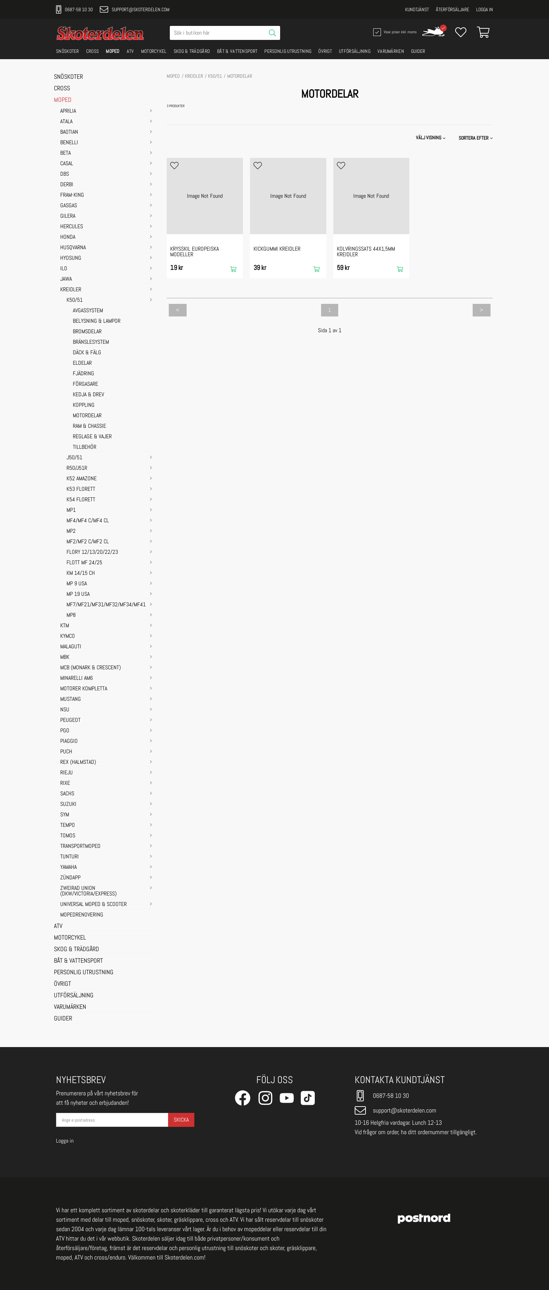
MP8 (71, 615)
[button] (476, 137)
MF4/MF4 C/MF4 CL (88, 521)
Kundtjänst (417, 9)
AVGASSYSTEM (88, 311)
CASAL (66, 164)
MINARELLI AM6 (76, 678)
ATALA (66, 122)
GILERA (67, 216)
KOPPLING (84, 405)
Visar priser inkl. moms (394, 32)
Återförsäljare (452, 9)
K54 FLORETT (81, 500)
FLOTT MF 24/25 (84, 563)
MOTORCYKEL (154, 51)
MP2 (71, 531)
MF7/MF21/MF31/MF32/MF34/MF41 (106, 605)
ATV (130, 51)
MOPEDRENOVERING (81, 915)
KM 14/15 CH (81, 573)
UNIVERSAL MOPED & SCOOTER (93, 904)
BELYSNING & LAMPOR (96, 321)
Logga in (484, 9)
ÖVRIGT (325, 51)
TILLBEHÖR (84, 447)
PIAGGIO (69, 741)
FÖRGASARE (85, 384)
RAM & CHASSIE (89, 426)
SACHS (67, 794)
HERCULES (71, 227)
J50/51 (74, 458)
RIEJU (66, 773)
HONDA (67, 237)
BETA (65, 153)
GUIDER (418, 51)
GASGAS (68, 206)
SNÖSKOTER (67, 51)
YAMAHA (68, 867)
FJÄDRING (83, 374)
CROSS (92, 51)
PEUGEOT (70, 720)
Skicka (181, 1119)
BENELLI (69, 143)
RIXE (65, 783)
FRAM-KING (72, 195)
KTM (64, 626)
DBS (64, 174)
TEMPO (67, 825)
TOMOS (67, 836)
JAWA (66, 279)
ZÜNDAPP (70, 878)
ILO (63, 269)
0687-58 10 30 (74, 9)
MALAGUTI (70, 647)
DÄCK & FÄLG (87, 353)
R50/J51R (77, 468)
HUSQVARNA (73, 248)
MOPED (113, 51)
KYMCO (67, 636)
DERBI (66, 185)
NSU (64, 710)
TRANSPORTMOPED (80, 846)
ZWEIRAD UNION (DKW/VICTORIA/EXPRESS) (88, 891)
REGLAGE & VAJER (92, 437)
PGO (64, 731)
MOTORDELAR (87, 416)
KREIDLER (70, 290)
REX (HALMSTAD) (78, 762)
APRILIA (68, 111)
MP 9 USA (77, 584)
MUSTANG (70, 699)
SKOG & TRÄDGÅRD (192, 51)
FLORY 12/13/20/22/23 (92, 552)
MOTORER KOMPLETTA (83, 689)
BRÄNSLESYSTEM (91, 342)
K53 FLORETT (81, 489)
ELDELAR (82, 363)
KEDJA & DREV (88, 395)
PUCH (66, 752)
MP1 (71, 510)
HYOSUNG (70, 258)
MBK (64, 657)
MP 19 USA (78, 594)
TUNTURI (69, 857)
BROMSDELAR (87, 332)
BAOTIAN (69, 132)
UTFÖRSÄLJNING (354, 51)
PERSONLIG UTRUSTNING (287, 51)
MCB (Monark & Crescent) (90, 668)
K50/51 (75, 300)
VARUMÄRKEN (390, 51)
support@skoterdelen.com (134, 9)
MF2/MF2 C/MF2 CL (88, 542)
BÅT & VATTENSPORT (237, 51)
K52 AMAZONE (82, 479)
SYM (64, 815)
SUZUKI (68, 804)
